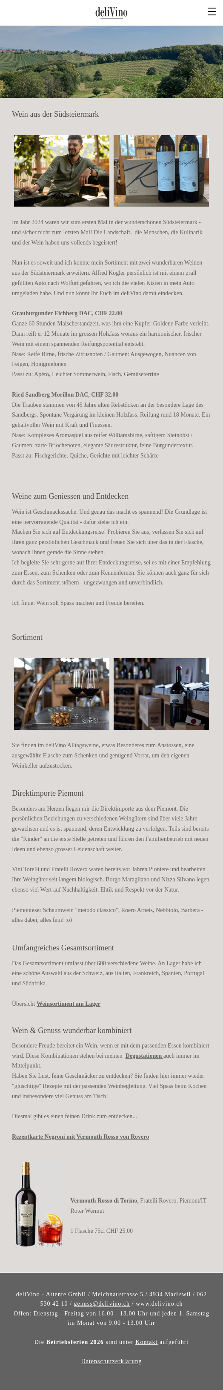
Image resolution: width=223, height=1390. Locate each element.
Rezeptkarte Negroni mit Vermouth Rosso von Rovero (80, 1134)
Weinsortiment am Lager (68, 1002)
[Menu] (212, 10)
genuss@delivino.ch (102, 1301)
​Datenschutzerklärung (111, 1359)
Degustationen (144, 1053)
